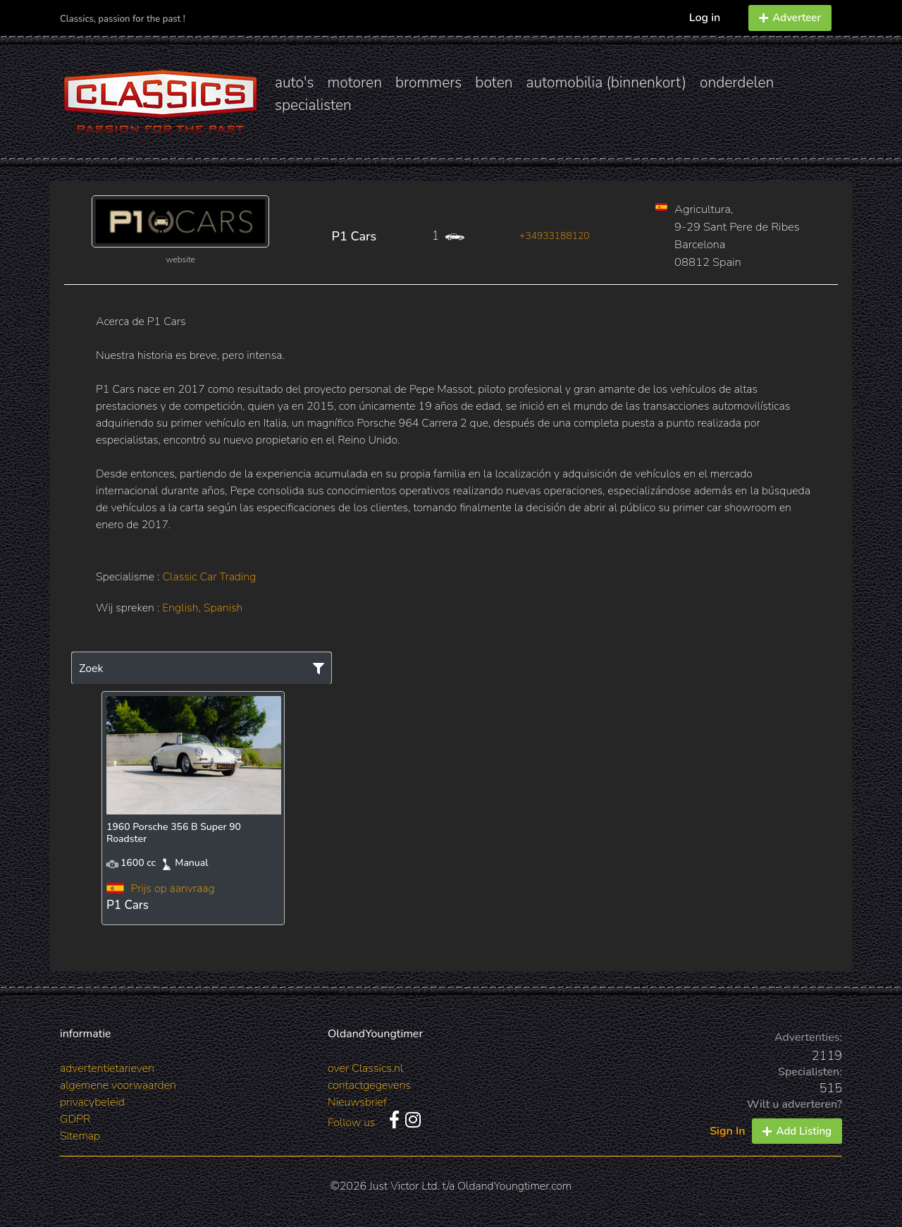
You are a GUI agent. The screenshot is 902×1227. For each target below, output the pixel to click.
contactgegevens (369, 1085)
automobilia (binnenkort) (606, 82)
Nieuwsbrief (357, 1102)
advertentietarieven (107, 1068)
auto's (294, 82)
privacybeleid (92, 1102)
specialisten (313, 105)
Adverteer (790, 18)
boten (493, 82)
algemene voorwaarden (118, 1085)
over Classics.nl (365, 1068)
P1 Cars (354, 236)
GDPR (75, 1119)
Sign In (727, 1131)
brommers (428, 82)
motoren (354, 82)
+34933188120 (554, 236)
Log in (705, 17)
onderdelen (737, 82)
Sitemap (80, 1136)
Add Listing (797, 1131)
